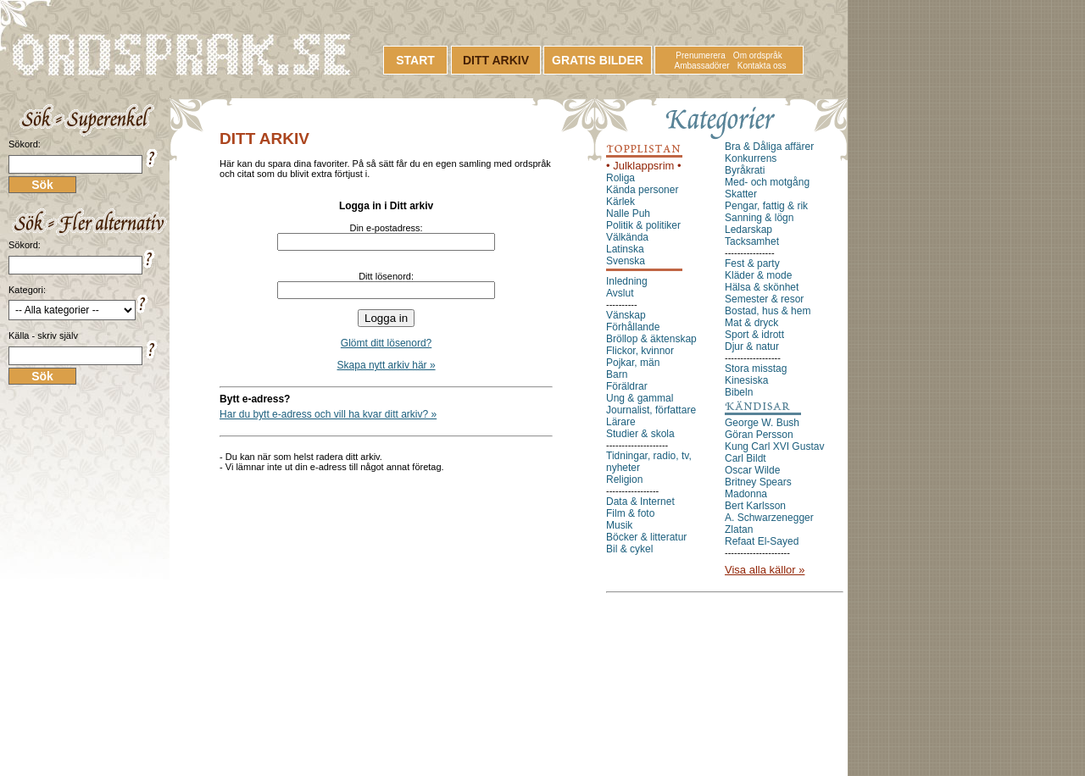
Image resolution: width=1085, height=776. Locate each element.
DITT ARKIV (496, 60)
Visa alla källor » (764, 569)
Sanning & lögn (759, 218)
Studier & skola (640, 434)
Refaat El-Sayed (761, 541)
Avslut (619, 293)
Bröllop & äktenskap (651, 339)
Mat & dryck (751, 323)
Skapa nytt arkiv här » (386, 365)
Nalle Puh (628, 213)
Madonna (746, 494)
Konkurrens (750, 158)
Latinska (625, 249)
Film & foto (630, 513)
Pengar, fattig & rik (766, 206)
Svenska (625, 261)
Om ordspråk (757, 55)
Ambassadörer (702, 65)
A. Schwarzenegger (769, 518)
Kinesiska (746, 380)
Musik (619, 525)
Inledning (627, 281)
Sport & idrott (754, 335)
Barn (616, 374)
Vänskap (626, 315)
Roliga (620, 178)
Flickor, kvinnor (640, 351)
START (415, 60)
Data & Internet (640, 501)
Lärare (621, 422)
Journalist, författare (651, 410)
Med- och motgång (767, 182)
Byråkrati (745, 170)
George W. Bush (762, 423)
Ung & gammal (639, 398)
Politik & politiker (643, 225)
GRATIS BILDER (597, 60)
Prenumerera (700, 55)
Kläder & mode (758, 275)
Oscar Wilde (752, 470)
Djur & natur (752, 346)
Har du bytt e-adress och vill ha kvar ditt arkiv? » (328, 414)
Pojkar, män (632, 363)
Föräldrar (627, 386)
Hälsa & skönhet (761, 287)
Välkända (627, 237)
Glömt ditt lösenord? (386, 343)
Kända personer (642, 190)
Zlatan (739, 529)
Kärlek (620, 202)
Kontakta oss (762, 65)
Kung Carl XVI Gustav (774, 446)
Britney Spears (758, 482)
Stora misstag (756, 368)
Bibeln (739, 392)
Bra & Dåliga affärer (769, 146)
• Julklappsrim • (644, 165)
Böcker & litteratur (646, 537)
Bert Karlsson (755, 506)
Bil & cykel (629, 549)
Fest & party (752, 263)
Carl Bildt (745, 458)
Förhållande (632, 327)
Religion (624, 479)
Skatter (741, 194)
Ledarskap (748, 230)
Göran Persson (759, 435)
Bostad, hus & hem (767, 311)
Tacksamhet (752, 241)
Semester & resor (764, 299)
